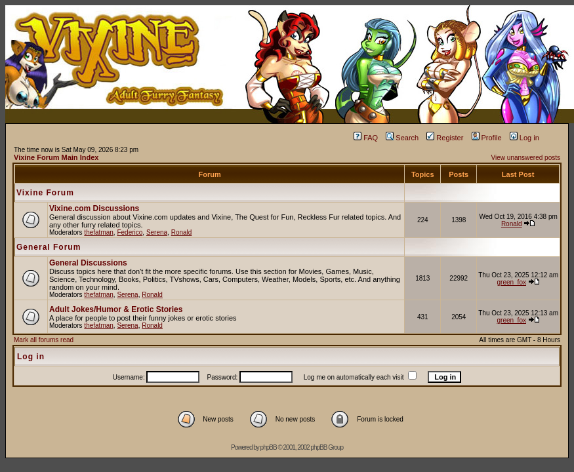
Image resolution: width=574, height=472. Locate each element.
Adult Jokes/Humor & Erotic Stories (115, 309)
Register (444, 138)
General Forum (48, 247)
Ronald (181, 232)
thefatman (98, 232)
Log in (524, 138)
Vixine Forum (45, 192)
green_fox (511, 282)
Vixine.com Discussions (94, 208)
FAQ (366, 138)
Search (402, 138)
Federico (129, 232)
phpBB (268, 447)
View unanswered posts (525, 157)
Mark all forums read (43, 340)
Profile (487, 138)
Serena (156, 232)
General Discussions (88, 262)
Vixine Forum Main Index (56, 157)
